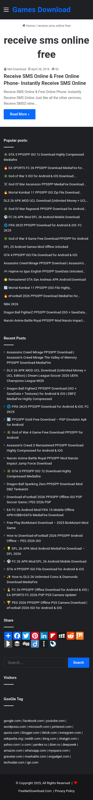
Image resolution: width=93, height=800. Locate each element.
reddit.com (33, 738)
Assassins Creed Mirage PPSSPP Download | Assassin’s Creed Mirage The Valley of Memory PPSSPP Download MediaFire (42, 357)
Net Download (16, 69)
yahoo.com (12, 744)
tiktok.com (49, 732)
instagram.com (70, 732)
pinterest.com (62, 727)
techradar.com (14, 762)
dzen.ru (55, 744)
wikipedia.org (13, 738)
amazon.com (13, 750)
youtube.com (55, 721)
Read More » (19, 114)
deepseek (69, 744)
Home (28, 26)
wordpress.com (15, 727)
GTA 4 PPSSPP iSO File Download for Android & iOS (45, 569)
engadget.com (59, 756)
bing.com (49, 738)
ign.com (32, 762)
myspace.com (58, 750)
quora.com (11, 732)
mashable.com (35, 756)
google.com (12, 721)
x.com (26, 744)
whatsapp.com (35, 750)
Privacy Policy (65, 791)
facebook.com (33, 721)
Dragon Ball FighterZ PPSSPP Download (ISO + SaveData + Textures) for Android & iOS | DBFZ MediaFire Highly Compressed (42, 393)
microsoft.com (38, 727)
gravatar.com (13, 756)
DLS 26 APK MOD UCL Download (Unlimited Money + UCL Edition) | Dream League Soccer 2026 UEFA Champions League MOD (46, 375)
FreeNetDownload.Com (35, 791)
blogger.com (30, 732)
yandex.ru (40, 744)
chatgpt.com (68, 738)
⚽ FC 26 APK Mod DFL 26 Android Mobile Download (46, 561)
